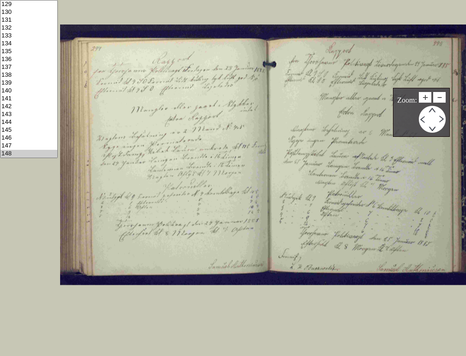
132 (28, 28)
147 (28, 146)
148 (28, 154)
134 (28, 44)
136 (28, 59)
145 (28, 130)
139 (28, 83)
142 (28, 106)
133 (28, 36)
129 (28, 4)
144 (28, 122)
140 (28, 91)
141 (28, 99)
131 (28, 20)
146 (28, 138)
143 (28, 114)
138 (28, 75)
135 (28, 51)
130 (28, 12)
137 (28, 67)
